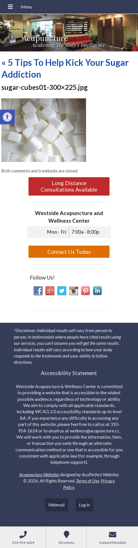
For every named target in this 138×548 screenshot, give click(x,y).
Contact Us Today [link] (69, 251)
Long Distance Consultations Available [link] (69, 186)
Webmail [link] (56, 504)
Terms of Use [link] (87, 480)
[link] (7, 117)
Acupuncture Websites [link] (39, 474)
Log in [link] (84, 504)
